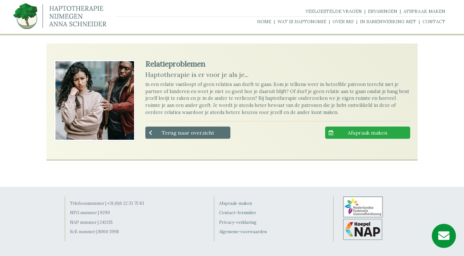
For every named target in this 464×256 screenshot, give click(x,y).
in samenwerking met (388, 21)
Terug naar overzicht (188, 132)
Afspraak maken (367, 132)
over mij (343, 21)
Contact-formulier (237, 213)
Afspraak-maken (235, 203)
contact (433, 21)
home (264, 21)
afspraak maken (424, 11)
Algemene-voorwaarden (243, 232)
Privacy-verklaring (237, 222)
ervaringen (382, 11)
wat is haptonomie (301, 21)
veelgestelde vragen (333, 11)
